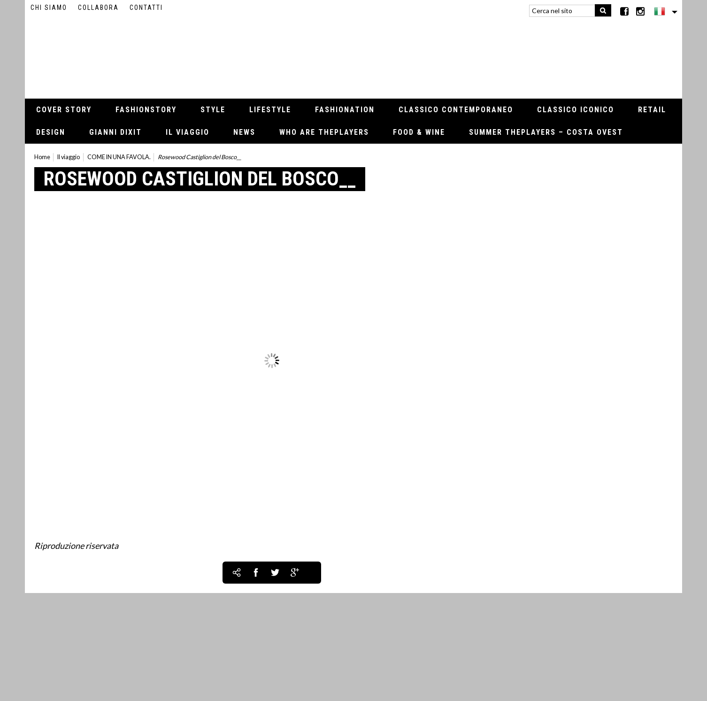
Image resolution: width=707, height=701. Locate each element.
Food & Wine (419, 132)
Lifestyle (270, 109)
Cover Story (64, 109)
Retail (652, 109)
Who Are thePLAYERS (324, 132)
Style (212, 109)
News (244, 132)
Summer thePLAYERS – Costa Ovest (546, 132)
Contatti (146, 7)
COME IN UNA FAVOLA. (119, 157)
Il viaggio (187, 132)
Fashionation (345, 109)
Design (50, 132)
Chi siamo (49, 7)
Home (42, 157)
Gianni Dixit (115, 132)
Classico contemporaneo (456, 109)
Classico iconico (575, 109)
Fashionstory (146, 109)
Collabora (98, 7)
